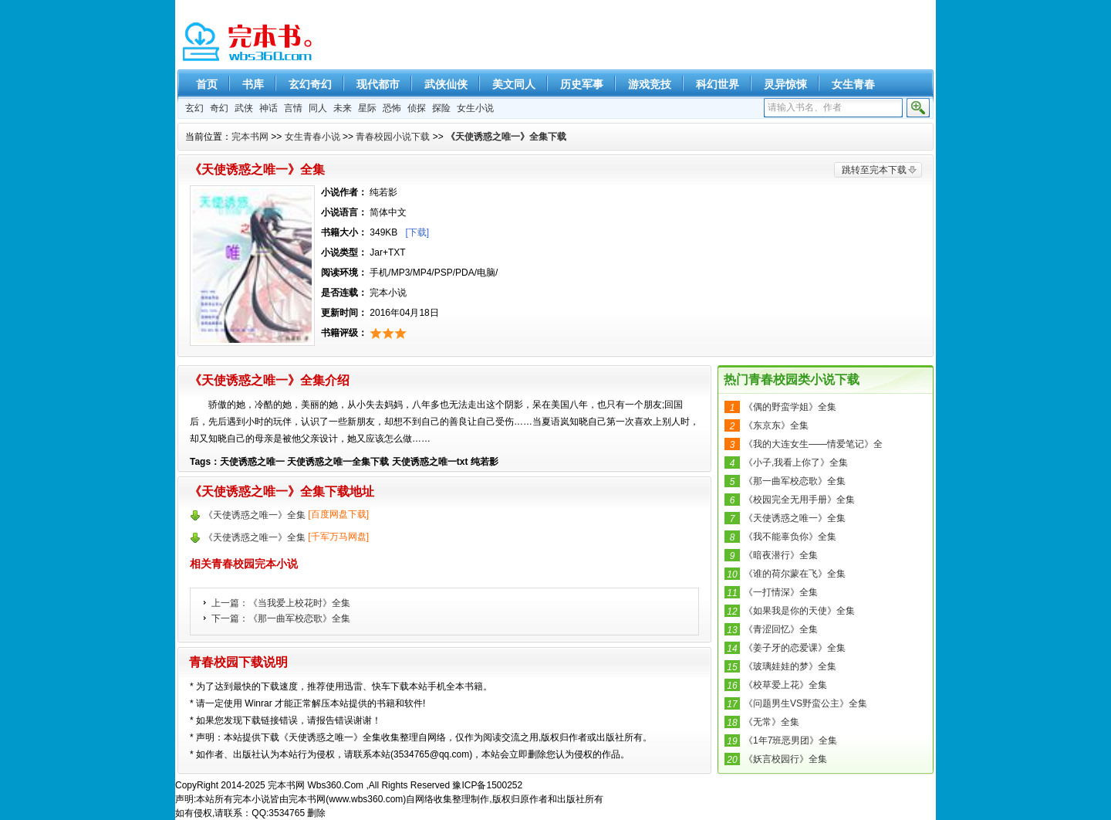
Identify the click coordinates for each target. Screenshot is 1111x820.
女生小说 (475, 108)
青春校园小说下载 (393, 136)
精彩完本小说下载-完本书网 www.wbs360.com (248, 42)
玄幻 (194, 108)
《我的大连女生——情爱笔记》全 (813, 444)
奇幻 (219, 108)
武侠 (244, 108)
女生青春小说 (312, 136)
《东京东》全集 (776, 425)
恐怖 (392, 108)
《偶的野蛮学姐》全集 (790, 407)
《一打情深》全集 (781, 592)
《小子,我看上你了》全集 (796, 462)
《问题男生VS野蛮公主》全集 (805, 703)
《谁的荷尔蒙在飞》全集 (795, 573)
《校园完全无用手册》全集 (799, 499)
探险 (441, 108)
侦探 (416, 108)
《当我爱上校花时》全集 (299, 603)
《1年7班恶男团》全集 (790, 740)
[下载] (417, 232)
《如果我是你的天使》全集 (799, 610)
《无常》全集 (771, 722)
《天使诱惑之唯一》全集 (795, 518)
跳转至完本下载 (874, 169)
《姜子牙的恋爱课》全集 (795, 647)
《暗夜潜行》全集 (781, 555)
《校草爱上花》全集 (785, 684)
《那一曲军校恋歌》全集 (299, 618)
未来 (342, 108)
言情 (293, 108)
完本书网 (249, 136)
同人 (318, 108)
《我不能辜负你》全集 (790, 536)
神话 (268, 108)
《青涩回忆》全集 (781, 629)
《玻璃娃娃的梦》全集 (790, 666)
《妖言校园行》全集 (785, 759)
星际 (367, 108)
